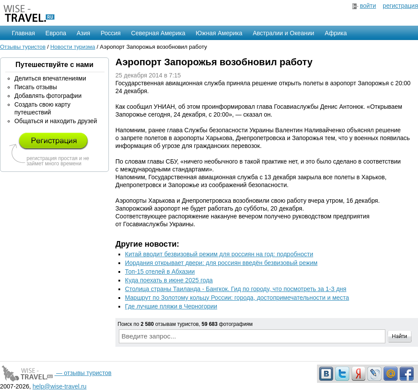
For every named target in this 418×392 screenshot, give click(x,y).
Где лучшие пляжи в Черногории (171, 306)
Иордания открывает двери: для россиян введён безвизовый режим (221, 262)
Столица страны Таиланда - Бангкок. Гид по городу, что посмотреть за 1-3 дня (235, 288)
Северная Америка (158, 33)
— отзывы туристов (55, 372)
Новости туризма (72, 47)
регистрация (400, 5)
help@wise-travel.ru (60, 386)
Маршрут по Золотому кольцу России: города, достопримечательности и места (237, 297)
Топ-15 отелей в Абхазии (160, 271)
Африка (336, 33)
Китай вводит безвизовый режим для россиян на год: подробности (219, 254)
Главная (23, 33)
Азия (83, 33)
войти (368, 5)
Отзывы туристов (23, 47)
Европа (55, 33)
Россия (111, 33)
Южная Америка (219, 33)
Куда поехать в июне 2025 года (169, 280)
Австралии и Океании (283, 33)
